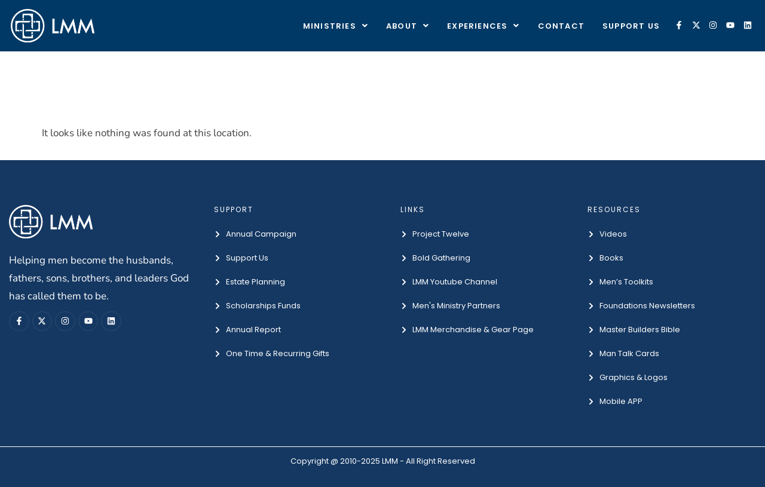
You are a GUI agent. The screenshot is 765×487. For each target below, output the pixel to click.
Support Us (631, 26)
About (407, 26)
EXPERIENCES (483, 26)
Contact (561, 26)
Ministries (335, 26)
